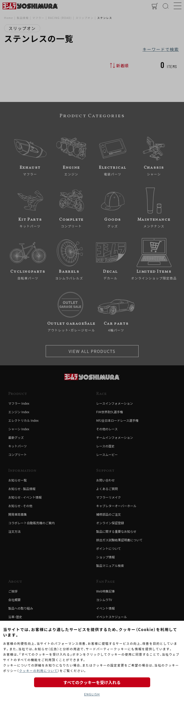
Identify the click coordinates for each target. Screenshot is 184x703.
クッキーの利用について (38, 670)
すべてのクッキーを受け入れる (92, 682)
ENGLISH (92, 694)
